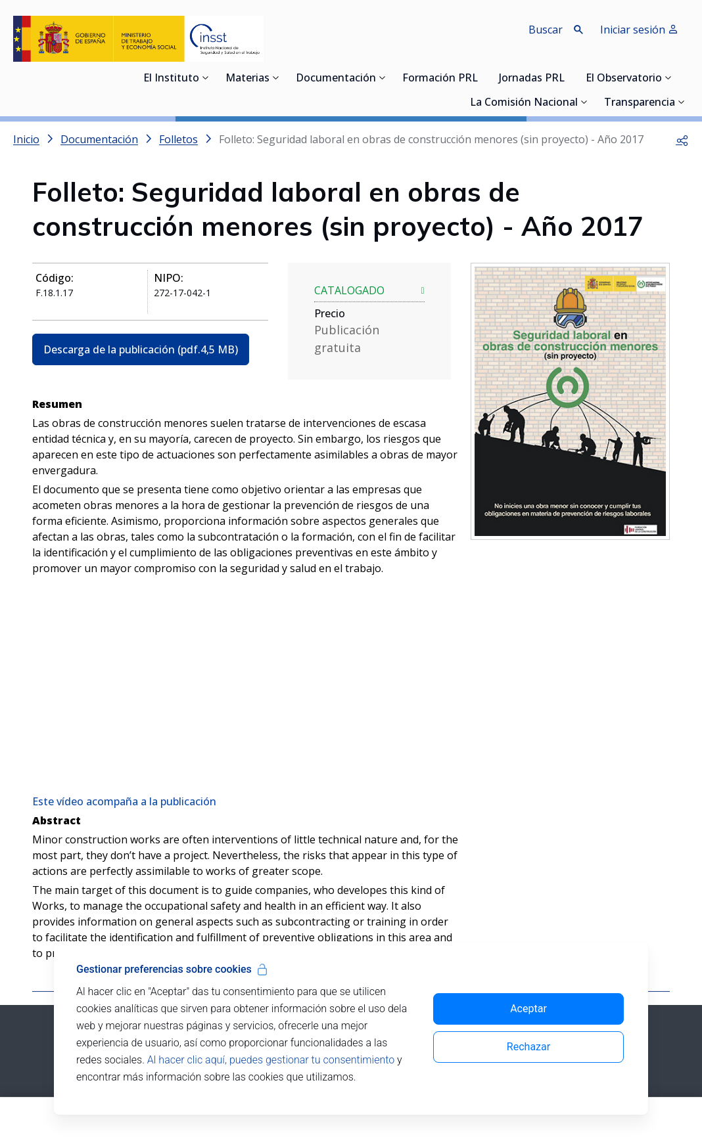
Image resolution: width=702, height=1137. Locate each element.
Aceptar (528, 1008)
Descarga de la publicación (140, 349)
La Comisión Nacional (524, 103)
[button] (682, 139)
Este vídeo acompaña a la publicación (124, 801)
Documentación (336, 79)
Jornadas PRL (532, 79)
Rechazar (528, 1046)
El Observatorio (624, 79)
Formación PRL (440, 79)
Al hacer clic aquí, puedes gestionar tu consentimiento (270, 1060)
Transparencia (639, 103)
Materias (247, 79)
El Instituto (171, 79)
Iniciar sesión (639, 29)
